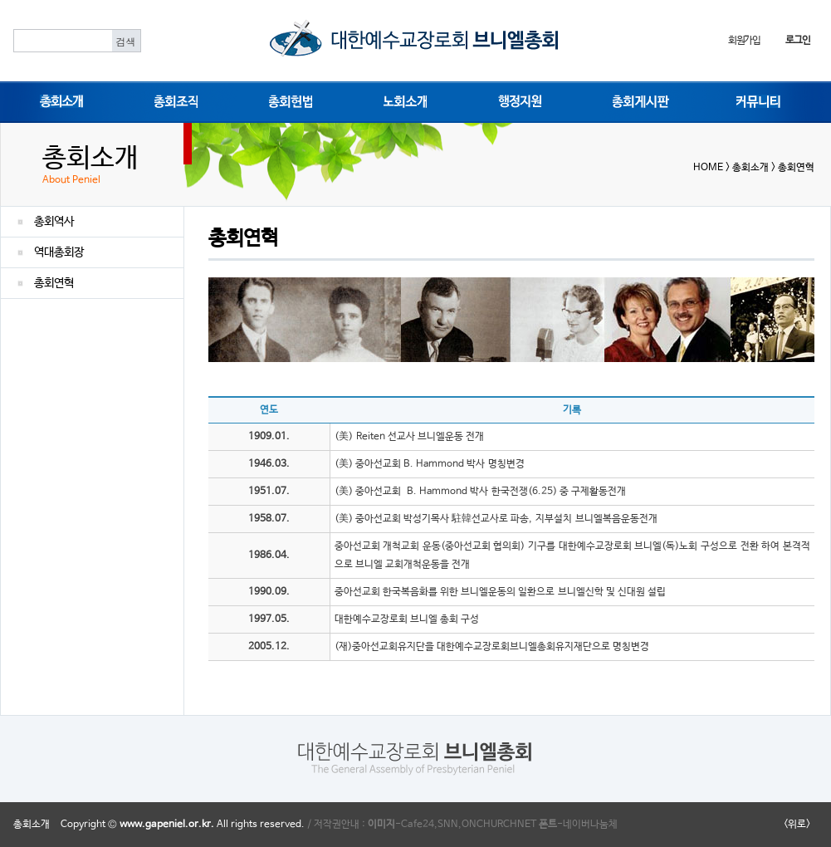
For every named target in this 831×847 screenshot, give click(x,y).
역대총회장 (59, 252)
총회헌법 (287, 100)
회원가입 (744, 41)
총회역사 (54, 221)
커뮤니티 (754, 100)
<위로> (797, 824)
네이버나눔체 (590, 824)
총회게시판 (635, 100)
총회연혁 (54, 283)
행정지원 (516, 100)
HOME (708, 168)
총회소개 (58, 100)
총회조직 (172, 100)
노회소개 (402, 100)
